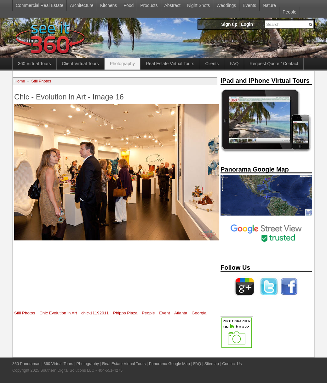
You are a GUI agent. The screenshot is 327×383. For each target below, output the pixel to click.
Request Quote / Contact (274, 63)
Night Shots (198, 5)
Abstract (172, 5)
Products (149, 5)
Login (247, 24)
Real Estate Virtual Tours (170, 63)
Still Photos (41, 81)
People (289, 11)
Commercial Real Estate (39, 5)
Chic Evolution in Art (58, 313)
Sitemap (211, 364)
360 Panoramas (26, 364)
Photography (122, 63)
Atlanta (180, 313)
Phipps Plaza (125, 313)
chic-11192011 (95, 313)
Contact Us (232, 364)
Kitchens (108, 5)
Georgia (199, 313)
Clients (212, 63)
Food (128, 5)
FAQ (234, 63)
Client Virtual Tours (80, 63)
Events (249, 5)
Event (164, 313)
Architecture (82, 5)
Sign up (229, 24)
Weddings (226, 5)
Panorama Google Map (169, 364)
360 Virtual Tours (34, 63)
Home (19, 81)
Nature (269, 5)
